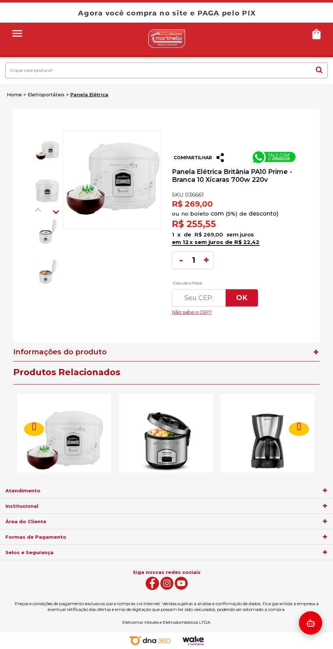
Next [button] (56, 211)
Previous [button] (38, 211)
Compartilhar (193, 157)
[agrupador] (325, 490)
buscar (319, 69)
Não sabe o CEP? (235, 310)
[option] (47, 151)
